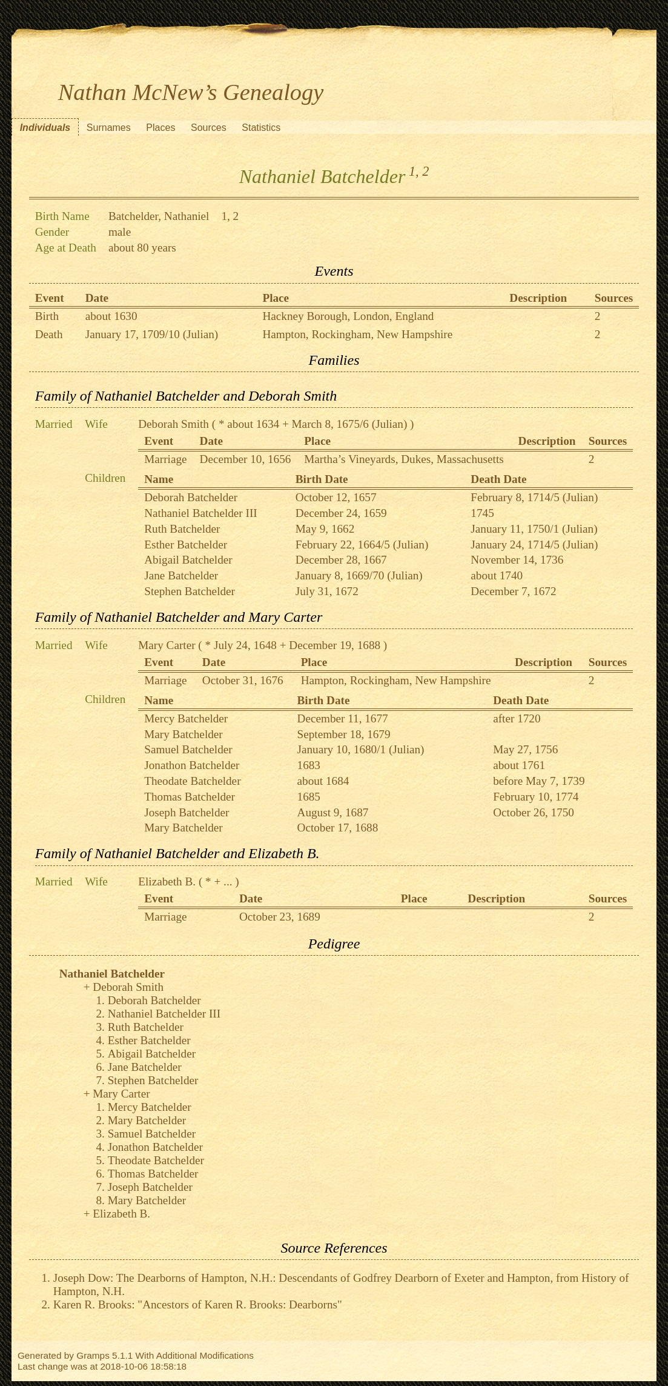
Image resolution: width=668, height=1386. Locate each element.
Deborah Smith (173, 424)
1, (414, 171)
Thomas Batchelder (189, 796)
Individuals (45, 127)
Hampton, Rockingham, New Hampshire (357, 334)
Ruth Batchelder (182, 528)
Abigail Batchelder (188, 559)
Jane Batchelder (181, 575)
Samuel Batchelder (188, 749)
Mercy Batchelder (186, 718)
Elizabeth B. (167, 881)
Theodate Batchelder (192, 781)
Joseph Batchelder (186, 812)
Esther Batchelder (185, 544)
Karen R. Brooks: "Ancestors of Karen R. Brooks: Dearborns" (197, 1304)
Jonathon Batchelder (191, 765)
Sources (209, 127)
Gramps (93, 1355)
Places (160, 127)
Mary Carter (166, 645)
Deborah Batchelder (190, 497)
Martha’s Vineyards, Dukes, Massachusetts (403, 459)
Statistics (261, 127)
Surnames (109, 127)
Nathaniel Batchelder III (200, 513)
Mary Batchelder (183, 734)
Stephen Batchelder (189, 591)
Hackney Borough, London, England (348, 316)
